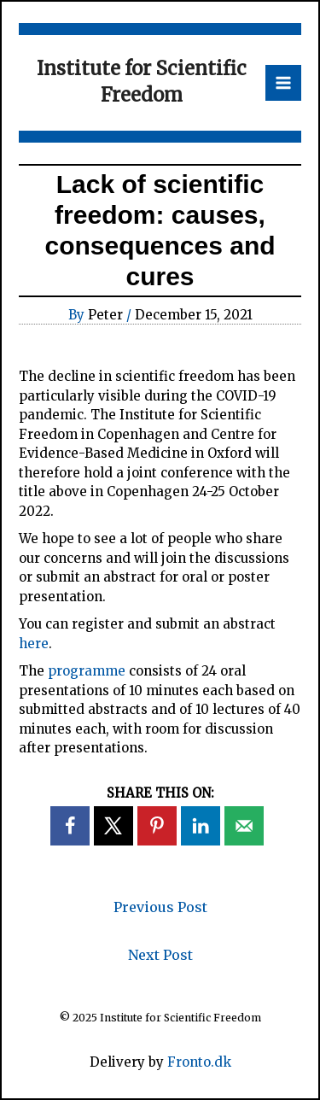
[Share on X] (113, 825)
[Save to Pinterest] (157, 825)
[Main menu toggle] (283, 83)
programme (86, 671)
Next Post (160, 954)
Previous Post (160, 907)
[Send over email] (244, 825)
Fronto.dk (199, 1062)
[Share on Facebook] (70, 825)
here (34, 643)
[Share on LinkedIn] (200, 825)
